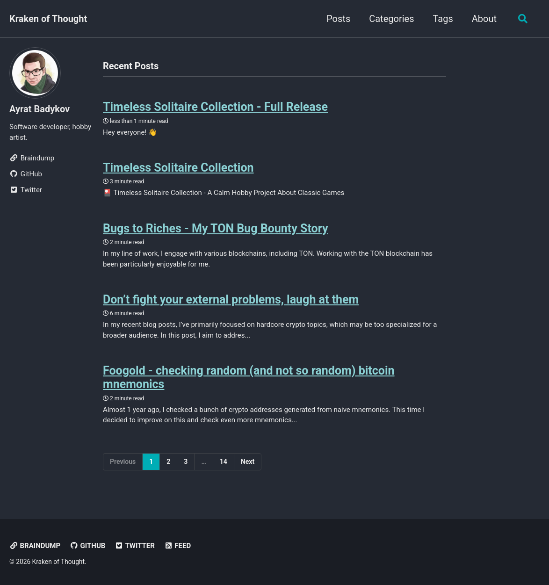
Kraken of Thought (48, 18)
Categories (391, 18)
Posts (338, 18)
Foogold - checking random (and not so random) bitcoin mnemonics (249, 377)
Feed (177, 546)
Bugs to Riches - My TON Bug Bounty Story (215, 228)
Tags (443, 18)
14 (223, 461)
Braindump (34, 546)
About (484, 18)
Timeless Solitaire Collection (178, 167)
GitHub (87, 546)
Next (247, 461)
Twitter (135, 546)
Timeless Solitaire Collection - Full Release (215, 107)
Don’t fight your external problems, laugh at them (231, 299)
